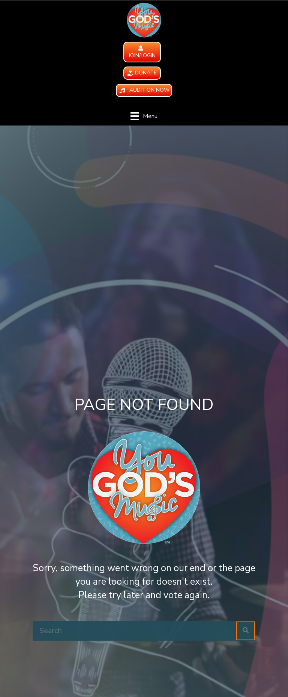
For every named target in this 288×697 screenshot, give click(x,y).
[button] (142, 52)
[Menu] (143, 116)
